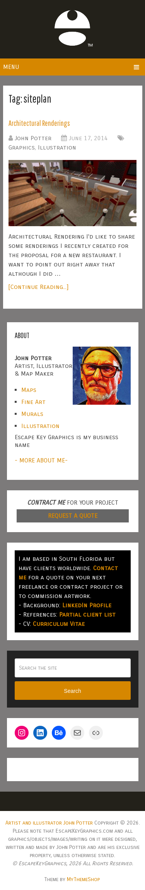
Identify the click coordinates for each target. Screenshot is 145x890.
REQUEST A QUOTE (72, 515)
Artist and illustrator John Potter (49, 823)
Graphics (22, 147)
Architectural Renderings (39, 123)
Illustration (57, 147)
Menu (11, 66)
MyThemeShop (83, 879)
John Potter (33, 138)
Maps (28, 389)
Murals (32, 414)
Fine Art (33, 401)
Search (72, 691)
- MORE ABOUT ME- (41, 460)
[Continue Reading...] (38, 286)
